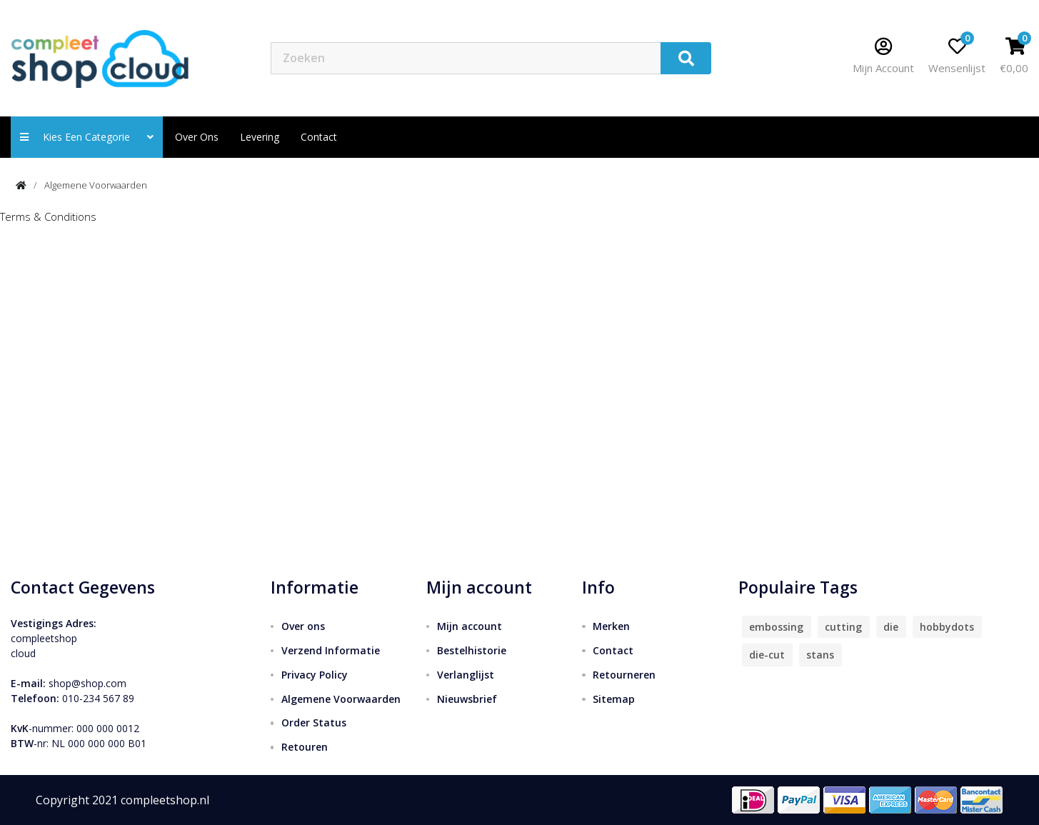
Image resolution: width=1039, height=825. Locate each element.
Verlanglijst (465, 674)
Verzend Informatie (330, 650)
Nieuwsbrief (467, 699)
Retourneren (624, 674)
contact (319, 137)
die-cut (767, 654)
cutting (843, 627)
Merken (611, 626)
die (890, 627)
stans (820, 654)
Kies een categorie (87, 137)
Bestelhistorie (471, 650)
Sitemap (614, 699)
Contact (613, 650)
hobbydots (947, 627)
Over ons (197, 137)
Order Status (313, 722)
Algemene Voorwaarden (95, 185)
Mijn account (469, 626)
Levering (259, 137)
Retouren (304, 747)
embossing (776, 627)
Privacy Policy (314, 674)
